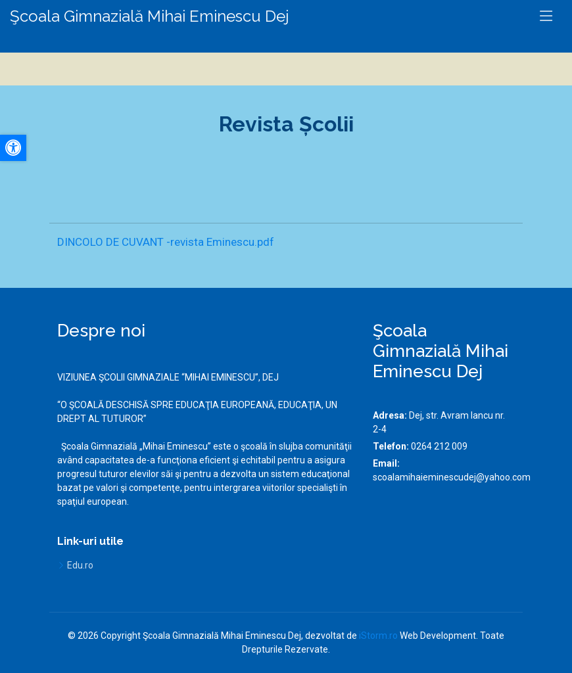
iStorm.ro (378, 635)
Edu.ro (80, 565)
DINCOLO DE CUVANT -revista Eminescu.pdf (165, 241)
